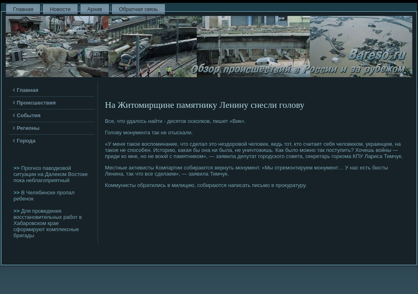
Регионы (28, 128)
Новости (60, 9)
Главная (23, 9)
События (28, 115)
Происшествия (36, 103)
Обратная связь (138, 9)
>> (17, 168)
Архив (94, 9)
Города (26, 141)
